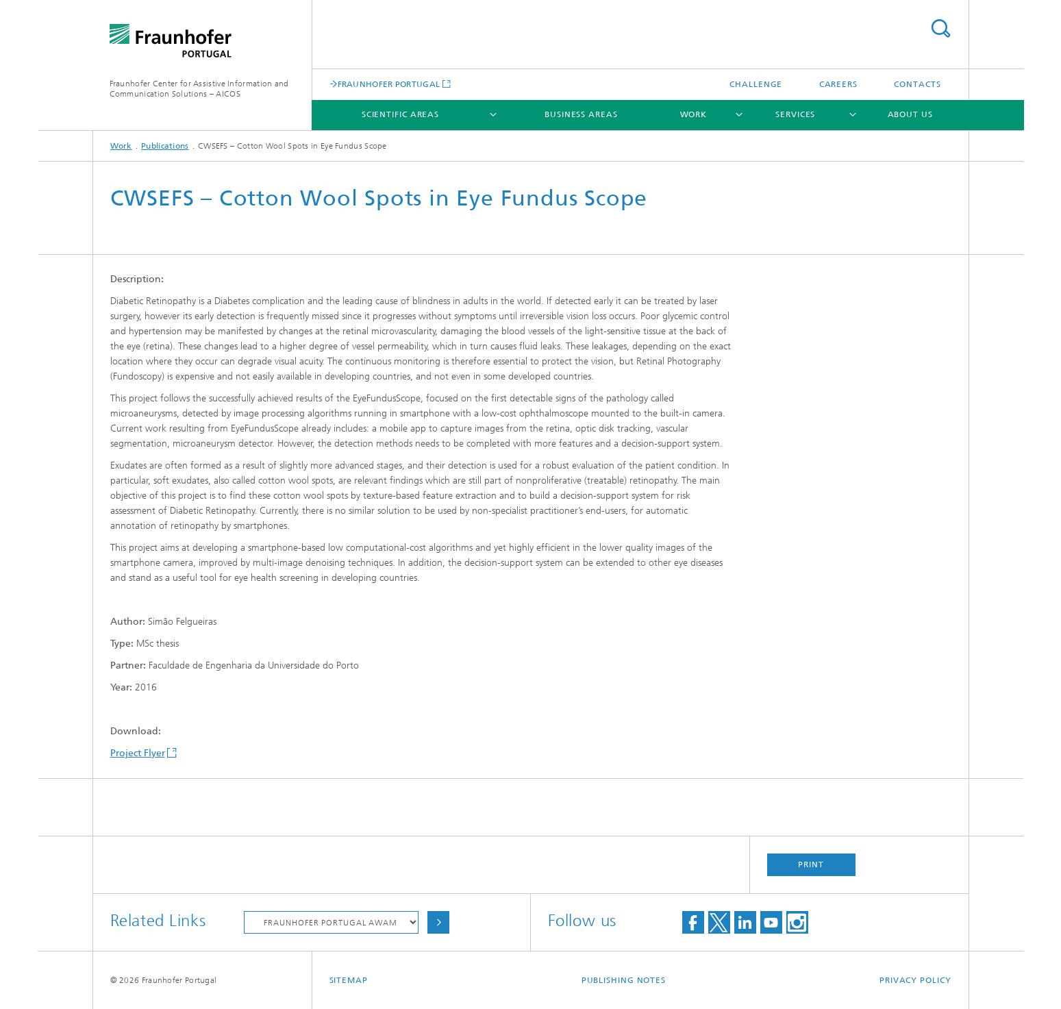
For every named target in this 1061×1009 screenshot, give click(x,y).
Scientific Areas (400, 114)
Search (940, 28)
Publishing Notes (624, 980)
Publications (165, 146)
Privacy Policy (915, 980)
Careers (838, 84)
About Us (910, 114)
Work (694, 114)
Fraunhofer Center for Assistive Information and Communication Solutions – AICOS (199, 89)
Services (795, 114)
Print (811, 864)
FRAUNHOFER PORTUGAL (389, 83)
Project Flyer (137, 753)
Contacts (917, 84)
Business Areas (581, 114)
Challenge (755, 84)
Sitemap (348, 980)
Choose (438, 922)
